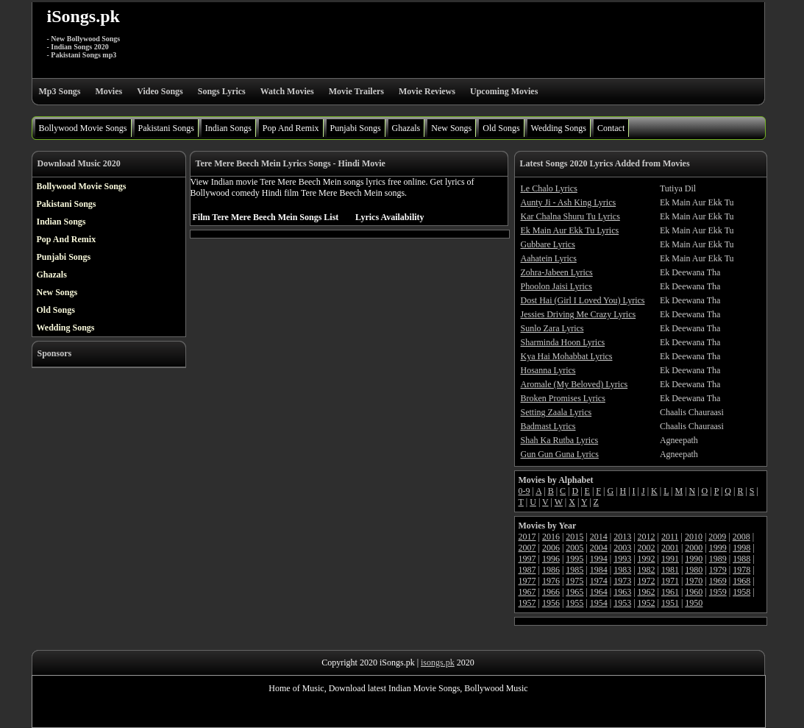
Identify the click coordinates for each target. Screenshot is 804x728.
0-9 (524, 491)
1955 (574, 603)
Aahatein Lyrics (549, 258)
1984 (599, 570)
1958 (741, 592)
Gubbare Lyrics (548, 244)
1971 (670, 581)
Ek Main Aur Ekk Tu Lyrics (570, 230)
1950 (693, 603)
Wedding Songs (558, 128)
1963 (622, 592)
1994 (599, 559)
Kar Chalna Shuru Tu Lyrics (570, 216)
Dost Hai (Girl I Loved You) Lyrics (583, 300)
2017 (527, 536)
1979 (718, 570)
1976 (551, 581)
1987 (527, 570)
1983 (622, 570)
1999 (718, 548)
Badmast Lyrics (548, 426)
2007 (527, 548)
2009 (717, 536)
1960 (693, 592)
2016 (551, 536)
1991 (670, 559)
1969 (718, 581)
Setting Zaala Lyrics (556, 412)
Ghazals (406, 128)
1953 (622, 603)
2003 (622, 548)
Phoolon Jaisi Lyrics (556, 286)
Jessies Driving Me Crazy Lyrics (578, 314)
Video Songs (160, 91)
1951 (670, 603)
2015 (574, 536)
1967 (527, 592)
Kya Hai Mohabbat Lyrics (567, 356)
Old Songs (501, 128)
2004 (599, 548)
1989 (718, 559)
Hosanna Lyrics (548, 370)
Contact (611, 128)
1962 (646, 592)
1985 (574, 570)
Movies (109, 91)
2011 (670, 536)
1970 (693, 581)
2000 (693, 548)
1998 (741, 548)
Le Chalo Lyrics (549, 188)
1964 (599, 592)
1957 (527, 603)
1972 (646, 581)
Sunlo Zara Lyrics (552, 328)
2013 (622, 536)
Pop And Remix (291, 128)
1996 (551, 559)
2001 (670, 548)
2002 (646, 548)
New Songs (451, 128)
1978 (741, 570)
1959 (718, 592)
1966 (551, 592)
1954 (599, 603)
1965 (574, 592)
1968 (741, 581)
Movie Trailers (356, 91)
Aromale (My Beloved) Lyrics (574, 384)
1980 (693, 570)
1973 (622, 581)
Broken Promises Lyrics (563, 398)
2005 (574, 548)
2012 (646, 536)
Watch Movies (287, 91)
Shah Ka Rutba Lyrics (560, 440)
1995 (574, 559)
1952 (646, 603)
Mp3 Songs (60, 91)
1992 (646, 559)
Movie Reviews (427, 91)
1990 (693, 559)
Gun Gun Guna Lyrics (560, 454)
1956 (551, 603)
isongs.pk (438, 662)
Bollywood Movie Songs (83, 128)
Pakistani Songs (166, 128)
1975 (574, 581)
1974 (599, 581)
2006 (551, 548)
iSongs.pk (83, 16)
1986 (551, 570)
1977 (527, 581)
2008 (741, 536)
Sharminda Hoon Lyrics (563, 342)
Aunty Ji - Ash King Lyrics (568, 202)
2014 (599, 536)
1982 (646, 570)
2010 (693, 536)
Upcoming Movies (504, 91)
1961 (670, 592)
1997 (527, 559)
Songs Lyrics (222, 91)
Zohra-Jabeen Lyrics (557, 272)
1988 (741, 559)
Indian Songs (228, 128)
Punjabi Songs (355, 128)
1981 (670, 570)
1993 (622, 559)
